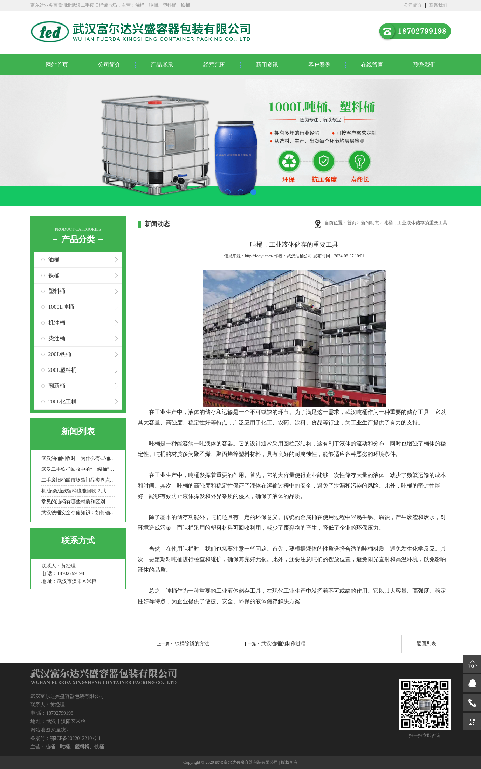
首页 (351, 222)
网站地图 (40, 730)
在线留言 (372, 65)
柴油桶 (56, 338)
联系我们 (438, 5)
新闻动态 (370, 222)
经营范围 (214, 65)
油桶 (54, 260)
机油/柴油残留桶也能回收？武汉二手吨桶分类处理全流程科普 (78, 491)
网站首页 (57, 65)
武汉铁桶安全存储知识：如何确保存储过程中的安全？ (78, 512)
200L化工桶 (62, 401)
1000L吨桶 (61, 307)
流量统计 (61, 730)
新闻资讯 (267, 65)
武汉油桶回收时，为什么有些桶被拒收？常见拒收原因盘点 (78, 458)
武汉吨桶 (356, 412)
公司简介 (413, 5)
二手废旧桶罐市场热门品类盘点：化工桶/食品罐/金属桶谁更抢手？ (78, 480)
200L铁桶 (59, 354)
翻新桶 (56, 386)
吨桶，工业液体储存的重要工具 (415, 222)
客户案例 (319, 65)
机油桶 (56, 323)
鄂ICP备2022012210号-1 (75, 738)
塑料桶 (56, 291)
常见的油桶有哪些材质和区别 (73, 501)
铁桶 (54, 275)
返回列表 (426, 643)
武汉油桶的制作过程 (283, 643)
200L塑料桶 (62, 370)
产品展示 (162, 65)
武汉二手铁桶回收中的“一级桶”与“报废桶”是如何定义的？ (78, 469)
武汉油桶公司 (299, 255)
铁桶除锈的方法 (192, 643)
